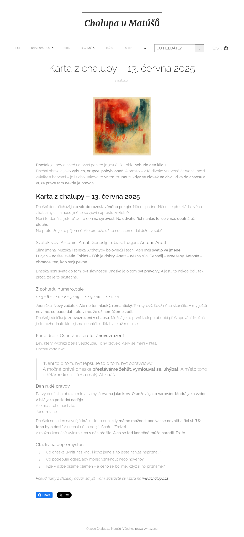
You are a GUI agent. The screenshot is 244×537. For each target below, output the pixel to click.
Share (44, 495)
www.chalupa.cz (155, 478)
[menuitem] (42, 48)
